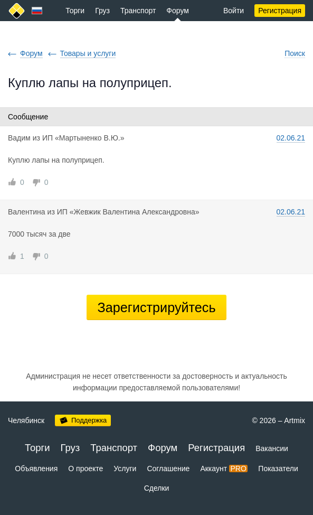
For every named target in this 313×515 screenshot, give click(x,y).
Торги (74, 10)
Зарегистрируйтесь (156, 307)
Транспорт (138, 10)
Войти (233, 10)
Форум (177, 10)
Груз (102, 10)
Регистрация (279, 10)
